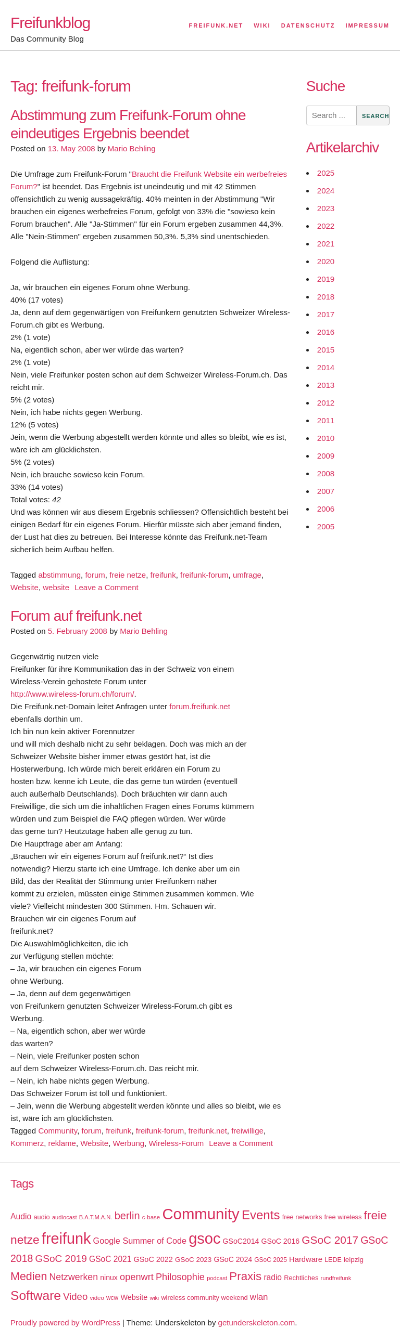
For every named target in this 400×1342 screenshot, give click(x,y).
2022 (325, 226)
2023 (325, 208)
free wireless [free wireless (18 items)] (343, 1217)
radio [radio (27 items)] (273, 1277)
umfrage (247, 574)
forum (95, 574)
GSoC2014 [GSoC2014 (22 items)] (241, 1241)
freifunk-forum (204, 574)
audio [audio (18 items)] (41, 1217)
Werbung (129, 1143)
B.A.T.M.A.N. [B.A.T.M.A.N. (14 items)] (96, 1217)
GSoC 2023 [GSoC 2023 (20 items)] (193, 1259)
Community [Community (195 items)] (200, 1213)
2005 (325, 526)
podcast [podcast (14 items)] (217, 1278)
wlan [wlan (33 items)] (259, 1297)
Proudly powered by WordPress (65, 1322)
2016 (325, 332)
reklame (62, 1143)
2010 (325, 438)
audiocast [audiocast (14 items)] (64, 1217)
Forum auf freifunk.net (76, 616)
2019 (325, 279)
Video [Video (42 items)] (75, 1296)
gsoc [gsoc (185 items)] (204, 1238)
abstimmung (59, 574)
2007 (325, 491)
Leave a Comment (106, 587)
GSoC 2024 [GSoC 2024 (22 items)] (233, 1259)
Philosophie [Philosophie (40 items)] (180, 1277)
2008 (325, 473)
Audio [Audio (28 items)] (20, 1216)
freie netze (127, 574)
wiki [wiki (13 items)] (154, 1298)
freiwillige (247, 1130)
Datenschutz (308, 25)
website (56, 587)
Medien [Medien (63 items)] (28, 1276)
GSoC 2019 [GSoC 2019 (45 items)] (61, 1258)
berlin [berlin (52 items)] (127, 1215)
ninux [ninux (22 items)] (109, 1277)
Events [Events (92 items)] (261, 1215)
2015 (325, 349)
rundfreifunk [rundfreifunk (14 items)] (335, 1278)
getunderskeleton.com (256, 1322)
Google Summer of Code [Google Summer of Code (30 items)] (139, 1240)
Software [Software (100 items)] (35, 1295)
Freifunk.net (216, 25)
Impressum (367, 25)
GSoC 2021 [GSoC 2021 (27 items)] (110, 1259)
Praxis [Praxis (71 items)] (245, 1276)
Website (24, 587)
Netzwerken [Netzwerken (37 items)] (73, 1277)
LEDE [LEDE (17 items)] (333, 1259)
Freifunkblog (50, 22)
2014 (325, 367)
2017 (325, 314)
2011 (325, 420)
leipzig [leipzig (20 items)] (354, 1259)
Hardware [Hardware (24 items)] (305, 1259)
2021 (325, 243)
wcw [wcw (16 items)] (112, 1297)
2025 (325, 172)
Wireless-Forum (176, 1143)
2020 (325, 261)
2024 (325, 190)
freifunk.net (208, 1130)
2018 (325, 296)
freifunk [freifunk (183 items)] (66, 1238)
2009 (325, 455)
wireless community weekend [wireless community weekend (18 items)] (204, 1297)
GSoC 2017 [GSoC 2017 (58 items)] (330, 1240)
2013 (325, 385)
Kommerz (27, 1143)
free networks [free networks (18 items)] (302, 1217)
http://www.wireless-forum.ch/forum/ (72, 693)
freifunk (163, 574)
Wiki (262, 25)
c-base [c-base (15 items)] (151, 1217)
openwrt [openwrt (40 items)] (137, 1277)
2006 (325, 508)
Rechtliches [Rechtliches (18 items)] (301, 1278)
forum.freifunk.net (199, 706)
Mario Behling (132, 148)
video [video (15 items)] (97, 1298)
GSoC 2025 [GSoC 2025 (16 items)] (270, 1259)
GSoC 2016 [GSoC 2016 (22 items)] (280, 1241)
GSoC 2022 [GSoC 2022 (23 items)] (153, 1259)
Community (57, 1130)
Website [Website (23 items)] (133, 1297)
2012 (325, 402)
